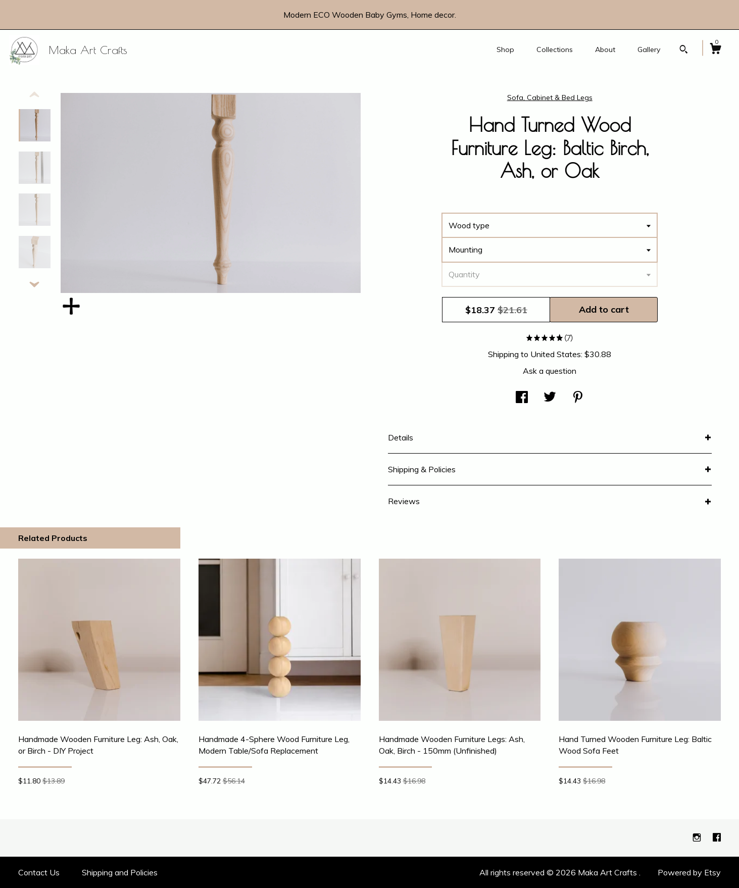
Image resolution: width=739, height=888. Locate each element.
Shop (505, 49)
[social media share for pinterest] (578, 398)
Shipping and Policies (120, 872)
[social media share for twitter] (550, 398)
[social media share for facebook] (522, 398)
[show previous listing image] (34, 95)
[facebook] (717, 837)
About (605, 49)
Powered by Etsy (689, 872)
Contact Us (39, 872)
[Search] (683, 50)
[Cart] (715, 50)
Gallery (648, 49)
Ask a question (549, 371)
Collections (554, 49)
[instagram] (698, 837)
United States (555, 354)
